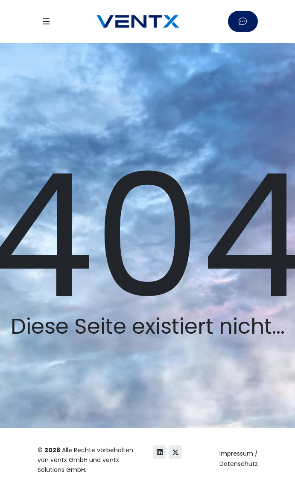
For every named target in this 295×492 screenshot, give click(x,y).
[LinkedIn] (159, 452)
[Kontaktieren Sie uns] (242, 21)
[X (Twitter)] (175, 452)
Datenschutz (238, 463)
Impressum (236, 453)
